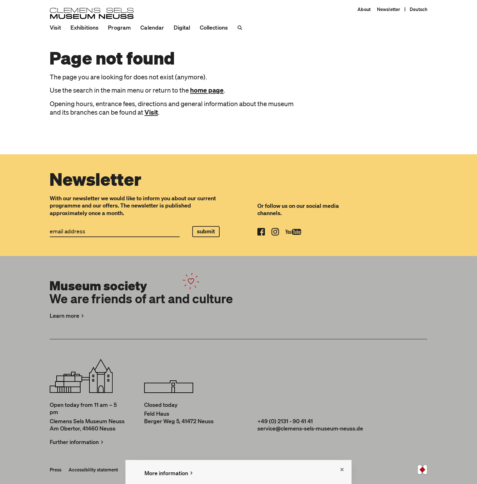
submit (206, 231)
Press (55, 469)
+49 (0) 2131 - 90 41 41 (285, 421)
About (364, 9)
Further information (77, 441)
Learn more (67, 315)
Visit (55, 27)
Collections (214, 27)
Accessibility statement (93, 469)
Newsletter (388, 9)
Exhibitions (84, 27)
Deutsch (418, 9)
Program (119, 27)
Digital (182, 27)
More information (169, 473)
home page (207, 90)
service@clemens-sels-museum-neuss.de (310, 428)
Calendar (152, 27)
